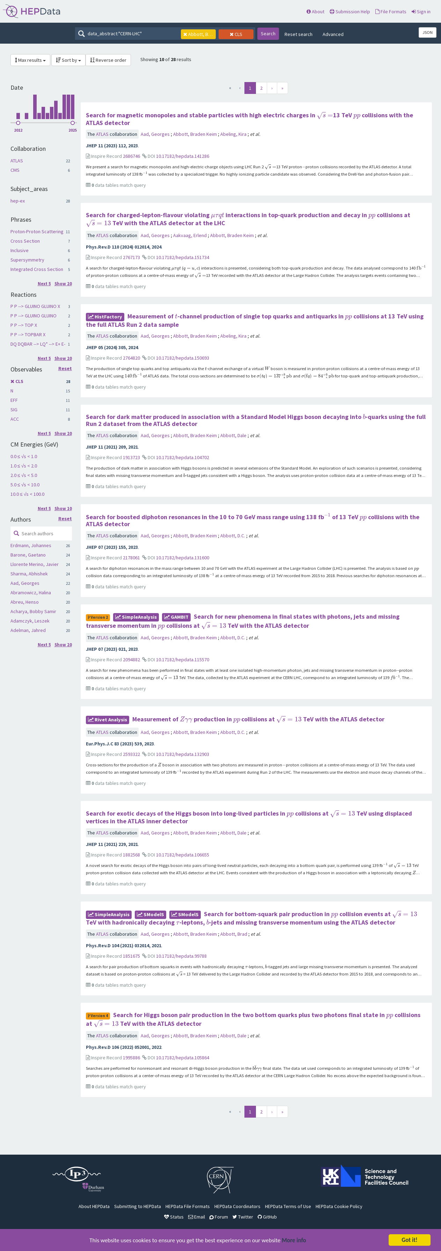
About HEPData (94, 1206)
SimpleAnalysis (136, 617)
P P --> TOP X (23, 325)
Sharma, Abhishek (29, 574)
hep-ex (17, 201)
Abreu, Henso (24, 602)
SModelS (150, 914)
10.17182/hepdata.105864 (182, 1057)
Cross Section (25, 241)
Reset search (299, 34)
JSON (427, 32)
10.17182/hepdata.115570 (182, 659)
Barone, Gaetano (28, 555)
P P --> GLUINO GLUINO (33, 315)
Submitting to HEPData (137, 1206)
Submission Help (350, 11)
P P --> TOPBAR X (27, 334)
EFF (14, 400)
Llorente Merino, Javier (34, 564)
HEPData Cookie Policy (339, 1206)
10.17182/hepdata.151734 (182, 257)
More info (294, 1241)
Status (174, 1217)
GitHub (267, 1217)
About (315, 11)
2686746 (131, 156)
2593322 (131, 754)
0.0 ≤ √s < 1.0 (23, 456)
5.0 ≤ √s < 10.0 (24, 484)
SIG (13, 409)
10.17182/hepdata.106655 (182, 855)
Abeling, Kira (234, 134)
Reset (65, 368)
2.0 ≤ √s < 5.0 (23, 475)
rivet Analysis (107, 719)
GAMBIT (176, 617)
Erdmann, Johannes (30, 545)
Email (196, 1217)
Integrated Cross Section (36, 269)
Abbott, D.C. (233, 535)
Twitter (243, 1217)
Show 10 (63, 508)
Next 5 (44, 283)
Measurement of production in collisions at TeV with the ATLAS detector (258, 719)
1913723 (131, 457)
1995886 (131, 1057)
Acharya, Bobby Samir (33, 611)
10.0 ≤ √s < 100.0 (27, 494)
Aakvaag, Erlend (190, 235)
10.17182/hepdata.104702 (182, 457)
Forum (219, 1217)
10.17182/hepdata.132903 (182, 754)
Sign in (421, 11)
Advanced (333, 34)
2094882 (131, 659)
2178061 (131, 557)
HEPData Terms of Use (288, 1206)
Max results (30, 60)
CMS (15, 170)
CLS (19, 381)
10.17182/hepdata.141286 (182, 156)
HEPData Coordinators (237, 1206)
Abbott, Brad (234, 934)
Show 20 (63, 283)
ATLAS (16, 160)
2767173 (131, 257)
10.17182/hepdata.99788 (181, 956)
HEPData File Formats (188, 1206)
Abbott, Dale (234, 435)
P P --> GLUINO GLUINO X (35, 306)
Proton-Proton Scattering (37, 231)
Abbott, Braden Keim (195, 134)
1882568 (131, 855)
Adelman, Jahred (28, 630)
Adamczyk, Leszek (30, 621)
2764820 (131, 358)
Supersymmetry (27, 260)
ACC (14, 419)
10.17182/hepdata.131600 (182, 557)
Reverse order (108, 60)
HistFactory (105, 317)
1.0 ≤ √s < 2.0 (23, 466)
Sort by (68, 60)
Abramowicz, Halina (30, 592)
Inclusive (19, 250)
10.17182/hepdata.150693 (182, 358)
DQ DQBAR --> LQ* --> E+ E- (37, 344)
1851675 (131, 956)
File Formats (390, 11)
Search (268, 33)
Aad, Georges (24, 583)
